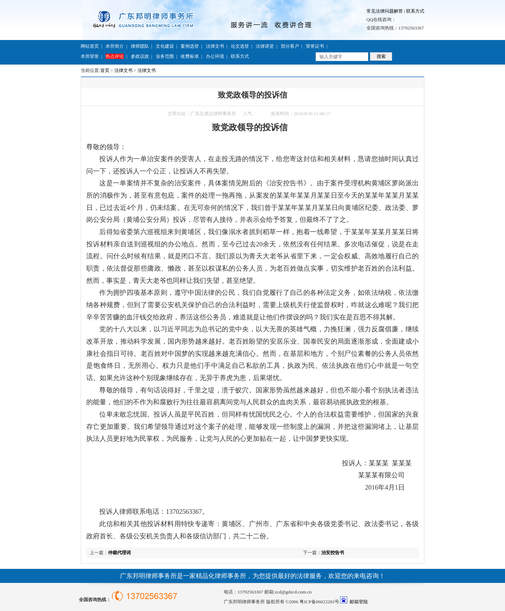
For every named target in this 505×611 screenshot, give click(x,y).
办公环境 (215, 56)
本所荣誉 (90, 56)
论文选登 (240, 46)
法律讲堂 (265, 46)
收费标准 (190, 56)
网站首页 (90, 46)
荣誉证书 (315, 46)
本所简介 (115, 46)
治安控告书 (332, 552)
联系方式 (415, 11)
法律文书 (215, 46)
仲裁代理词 (119, 552)
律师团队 (140, 46)
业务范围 (165, 56)
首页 (104, 70)
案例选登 (190, 46)
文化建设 (165, 46)
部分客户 (290, 46)
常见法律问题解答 (384, 11)
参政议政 (140, 56)
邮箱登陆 (359, 601)
